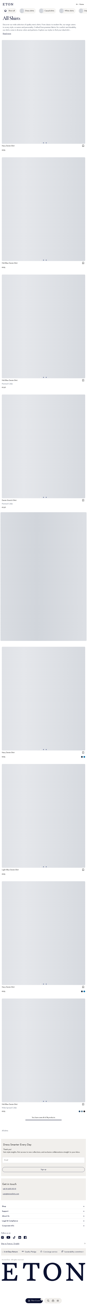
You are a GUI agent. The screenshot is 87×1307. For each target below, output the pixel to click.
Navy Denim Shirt (8, 146)
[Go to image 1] (43, 142)
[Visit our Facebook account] (25, 1237)
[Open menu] (58, 1301)
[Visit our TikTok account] (14, 1237)
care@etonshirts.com (11, 1194)
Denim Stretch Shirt (9, 500)
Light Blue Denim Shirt (10, 870)
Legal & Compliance (43, 1221)
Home (81, 4)
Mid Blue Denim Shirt (10, 263)
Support (43, 1211)
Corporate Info (43, 1226)
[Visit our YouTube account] (8, 1237)
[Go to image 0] (40, 142)
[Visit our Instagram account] (2, 1237)
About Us (43, 1216)
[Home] (43, 1272)
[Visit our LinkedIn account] (19, 1237)
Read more (7, 34)
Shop (43, 1206)
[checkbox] (83, 146)
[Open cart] (53, 1301)
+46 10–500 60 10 (9, 1189)
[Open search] (48, 1301)
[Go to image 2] (46, 142)
